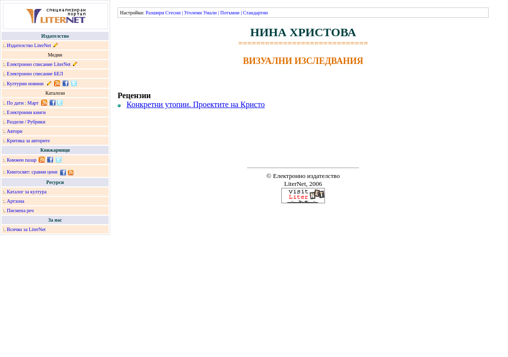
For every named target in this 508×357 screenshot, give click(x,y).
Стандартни (255, 12)
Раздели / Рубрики (26, 121)
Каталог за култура (27, 191)
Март (33, 103)
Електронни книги (26, 112)
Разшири (154, 12)
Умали (210, 12)
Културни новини (25, 83)
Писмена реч (20, 210)
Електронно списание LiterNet (39, 64)
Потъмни (230, 12)
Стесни (173, 12)
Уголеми (193, 12)
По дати (15, 103)
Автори (14, 131)
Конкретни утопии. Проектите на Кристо (196, 104)
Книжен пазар (22, 160)
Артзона (15, 201)
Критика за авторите (28, 140)
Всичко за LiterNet (26, 229)
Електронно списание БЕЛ (35, 73)
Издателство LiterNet (29, 45)
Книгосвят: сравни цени (32, 172)
